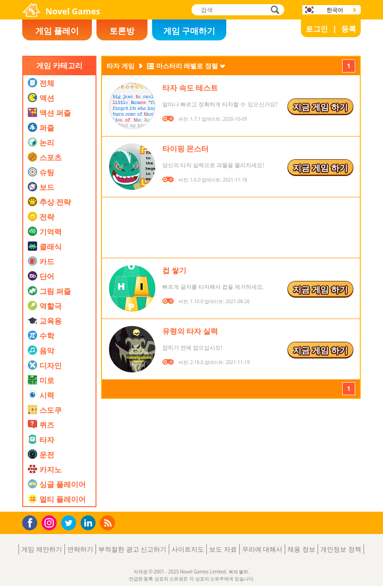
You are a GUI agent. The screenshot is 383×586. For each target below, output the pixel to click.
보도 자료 (223, 549)
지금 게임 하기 (320, 106)
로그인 (317, 29)
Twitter (70, 523)
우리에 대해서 (262, 549)
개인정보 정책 (340, 549)
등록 (348, 29)
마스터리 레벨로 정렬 (187, 65)
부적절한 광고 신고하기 (132, 549)
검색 (273, 10)
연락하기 (80, 549)
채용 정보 (301, 549)
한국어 (334, 10)
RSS (109, 523)
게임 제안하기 (41, 549)
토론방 (121, 30)
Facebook (32, 522)
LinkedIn (90, 523)
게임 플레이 (57, 30)
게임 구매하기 (189, 30)
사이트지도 (188, 549)
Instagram (51, 522)
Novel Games (72, 11)
